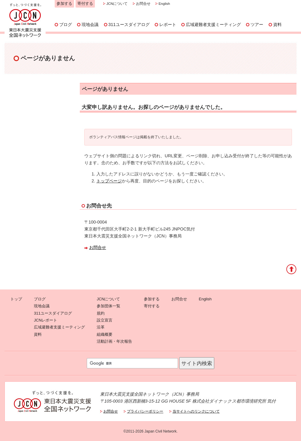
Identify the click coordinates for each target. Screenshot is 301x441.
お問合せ (143, 3)
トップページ (109, 180)
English (164, 3)
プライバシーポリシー (145, 411)
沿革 (101, 327)
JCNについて (117, 3)
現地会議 (90, 24)
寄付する (85, 3)
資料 (277, 24)
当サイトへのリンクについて (196, 411)
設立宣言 (104, 320)
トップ (16, 299)
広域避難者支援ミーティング (213, 24)
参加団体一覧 (108, 306)
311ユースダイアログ (129, 24)
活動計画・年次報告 (114, 341)
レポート (167, 24)
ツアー (257, 24)
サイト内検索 (196, 363)
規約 (101, 313)
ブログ (65, 24)
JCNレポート (45, 320)
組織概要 (104, 334)
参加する (64, 3)
